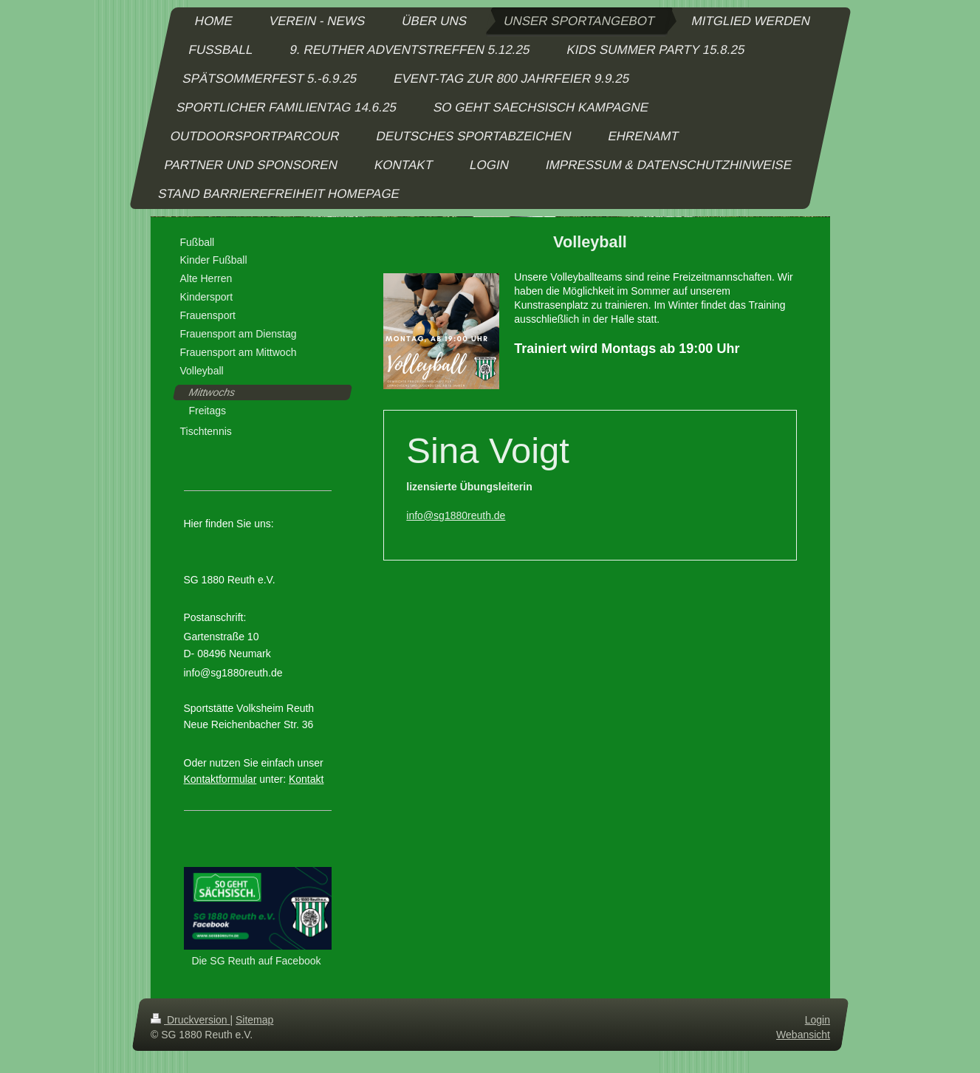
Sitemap (254, 1020)
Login (816, 1020)
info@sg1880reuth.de (455, 515)
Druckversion (190, 1020)
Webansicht (803, 1034)
